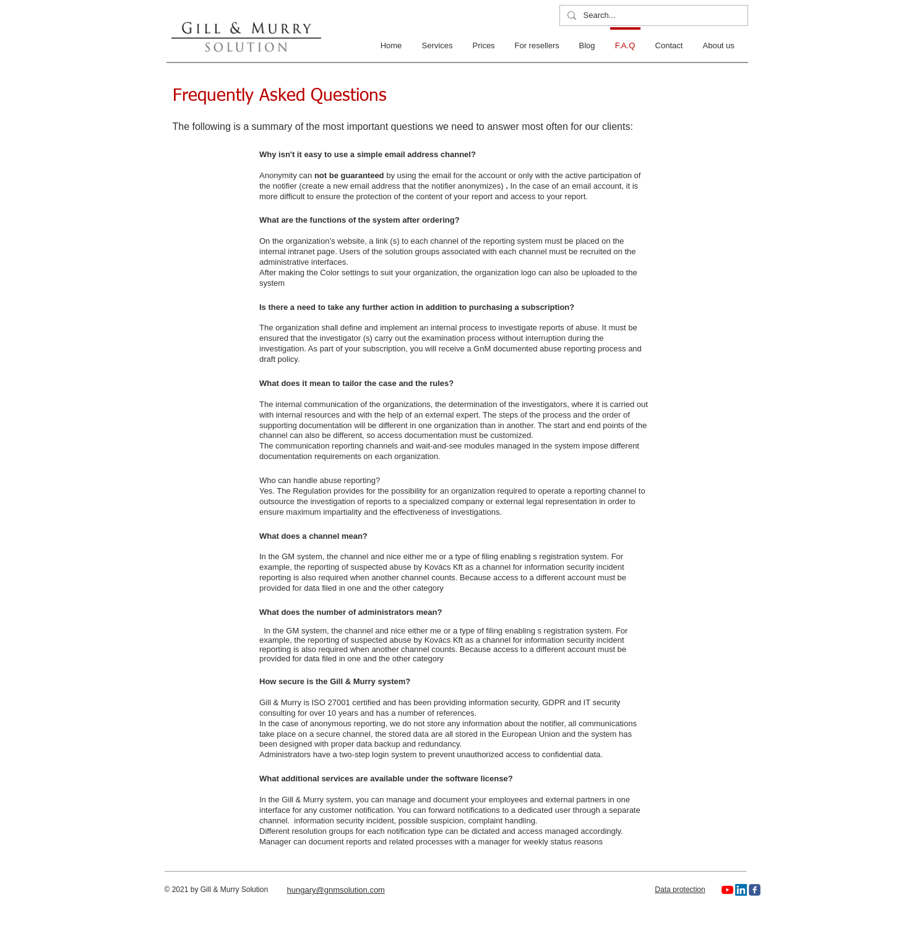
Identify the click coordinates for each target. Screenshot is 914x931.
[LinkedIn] (741, 890)
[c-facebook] (755, 890)
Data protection (680, 889)
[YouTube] (727, 890)
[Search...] (653, 16)
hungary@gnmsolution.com (336, 890)
